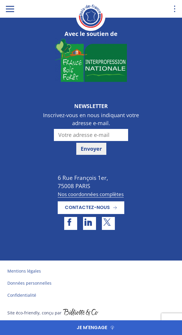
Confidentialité (21, 295)
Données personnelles (29, 283)
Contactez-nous (87, 207)
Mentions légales (24, 271)
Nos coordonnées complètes (91, 194)
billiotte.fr (80, 313)
